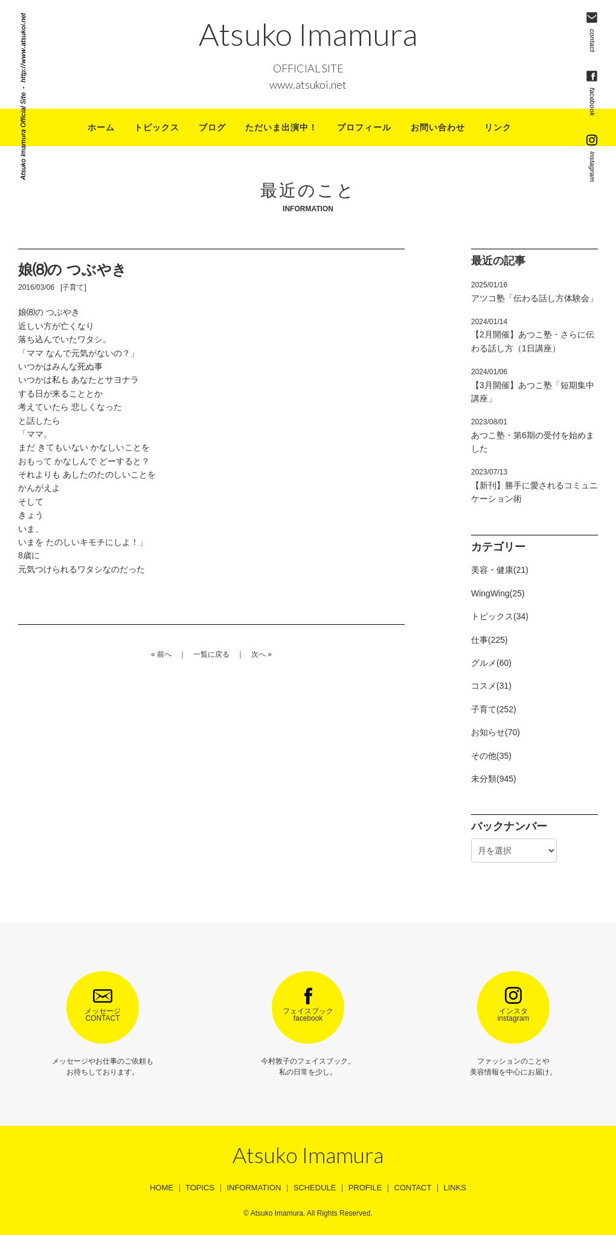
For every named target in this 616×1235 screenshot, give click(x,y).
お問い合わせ (438, 127)
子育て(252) (493, 709)
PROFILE (365, 1187)
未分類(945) (493, 778)
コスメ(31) (491, 686)
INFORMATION (253, 1187)
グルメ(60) (491, 663)
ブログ (212, 127)
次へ (258, 654)
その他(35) (491, 756)
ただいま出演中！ (281, 127)
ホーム (101, 127)
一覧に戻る (211, 654)
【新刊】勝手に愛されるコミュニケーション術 (534, 485)
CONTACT (413, 1187)
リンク (498, 127)
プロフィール (364, 127)
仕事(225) (489, 640)
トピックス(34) (499, 616)
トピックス (156, 127)
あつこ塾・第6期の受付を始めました (532, 435)
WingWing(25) (498, 593)
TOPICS (199, 1187)
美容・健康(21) (499, 570)
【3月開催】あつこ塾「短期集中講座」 (532, 385)
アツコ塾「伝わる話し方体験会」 (534, 291)
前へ (164, 654)
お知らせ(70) (495, 732)
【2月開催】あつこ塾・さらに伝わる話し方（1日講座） (532, 335)
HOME (161, 1187)
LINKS (454, 1187)
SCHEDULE (315, 1187)
